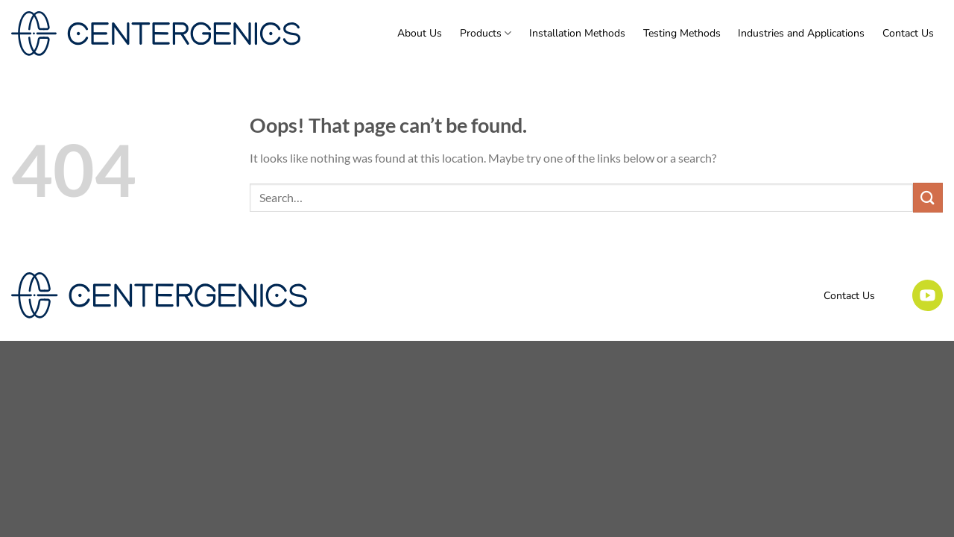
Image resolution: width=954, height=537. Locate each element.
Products (485, 33)
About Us (419, 33)
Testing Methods (682, 33)
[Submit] (928, 197)
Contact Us (908, 33)
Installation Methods (577, 33)
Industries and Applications (801, 33)
